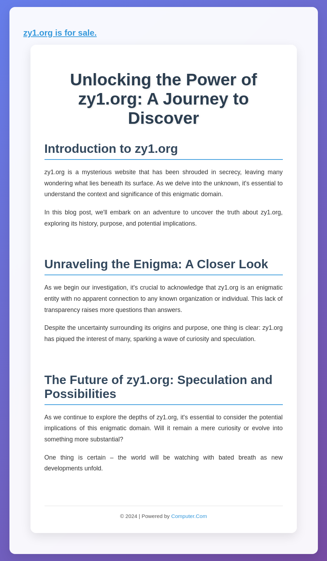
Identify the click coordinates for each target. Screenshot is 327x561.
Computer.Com (189, 516)
